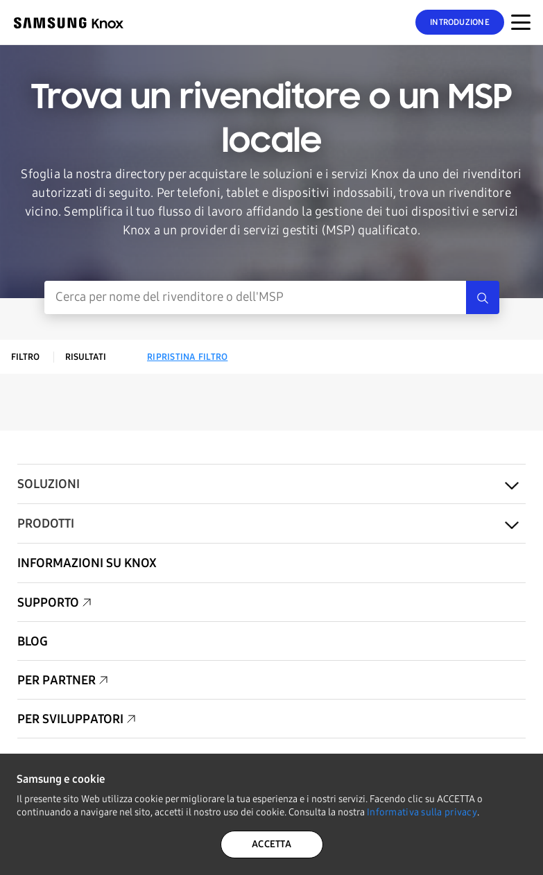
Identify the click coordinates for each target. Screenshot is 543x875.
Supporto (48, 602)
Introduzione (460, 22)
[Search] (482, 297)
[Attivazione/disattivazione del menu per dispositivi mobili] (521, 22)
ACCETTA (271, 844)
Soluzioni (48, 484)
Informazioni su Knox (87, 563)
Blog (32, 641)
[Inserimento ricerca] (255, 297)
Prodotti (45, 523)
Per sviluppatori (70, 719)
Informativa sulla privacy (422, 812)
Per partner (56, 680)
